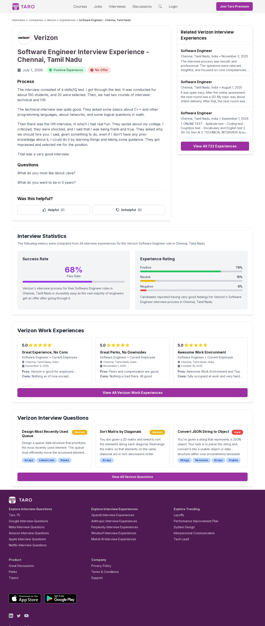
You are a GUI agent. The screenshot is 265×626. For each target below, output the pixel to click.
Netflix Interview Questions (25, 535)
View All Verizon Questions (132, 467)
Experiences (58, 20)
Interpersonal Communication (192, 523)
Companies (32, 20)
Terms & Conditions (103, 561)
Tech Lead (180, 529)
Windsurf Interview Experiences (110, 523)
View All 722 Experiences (215, 146)
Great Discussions (20, 555)
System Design (183, 517)
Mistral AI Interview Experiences (111, 529)
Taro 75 (13, 505)
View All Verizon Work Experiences (133, 383)
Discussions (139, 6)
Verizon (45, 20)
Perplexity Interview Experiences (111, 517)
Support (96, 567)
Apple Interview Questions (25, 529)
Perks (12, 561)
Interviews (116, 6)
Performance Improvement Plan (193, 511)
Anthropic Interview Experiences (111, 511)
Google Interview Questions (26, 511)
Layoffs (178, 505)
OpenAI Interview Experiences (110, 505)
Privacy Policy (100, 555)
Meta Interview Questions (24, 517)
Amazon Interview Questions (26, 523)
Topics (13, 567)
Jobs (99, 6)
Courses (84, 6)
